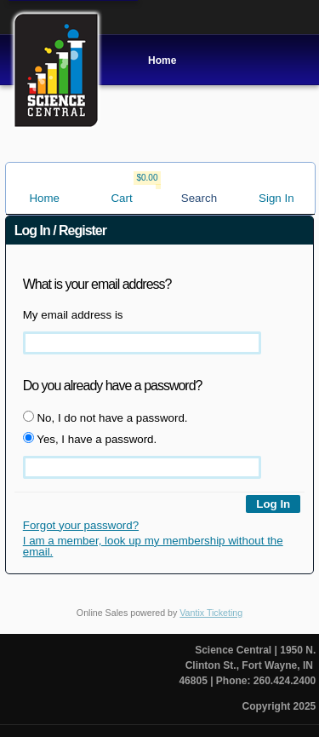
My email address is (73, 314)
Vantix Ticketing (210, 612)
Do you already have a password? (112, 385)
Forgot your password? (81, 525)
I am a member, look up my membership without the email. (153, 546)
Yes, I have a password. (90, 439)
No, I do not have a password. (105, 417)
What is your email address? (97, 284)
